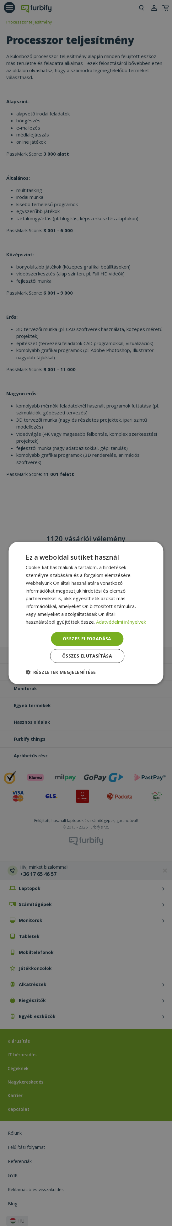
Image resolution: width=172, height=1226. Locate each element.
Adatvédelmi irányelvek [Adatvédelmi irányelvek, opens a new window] (121, 622)
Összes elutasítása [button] (87, 656)
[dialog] (85, 613)
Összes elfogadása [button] (87, 639)
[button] (61, 672)
